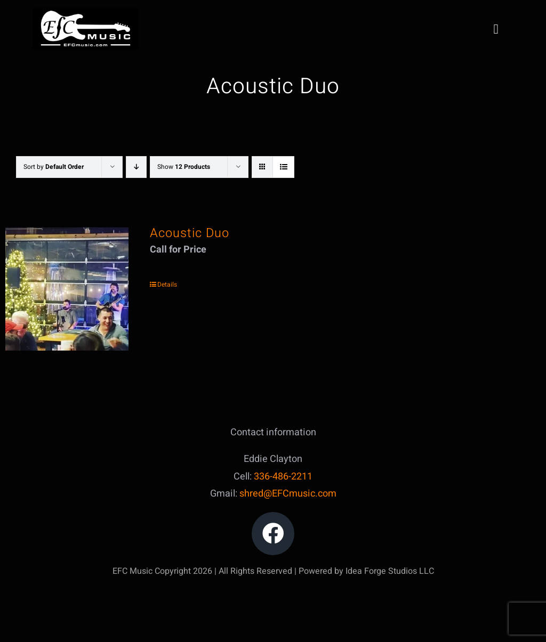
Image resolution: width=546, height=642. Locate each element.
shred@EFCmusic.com (287, 493)
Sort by (53, 167)
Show (183, 167)
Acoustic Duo (189, 233)
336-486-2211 (283, 476)
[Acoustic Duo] (67, 288)
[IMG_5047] (85, 12)
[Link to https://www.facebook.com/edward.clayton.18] (273, 533)
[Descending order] (136, 167)
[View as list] (283, 167)
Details (167, 284)
